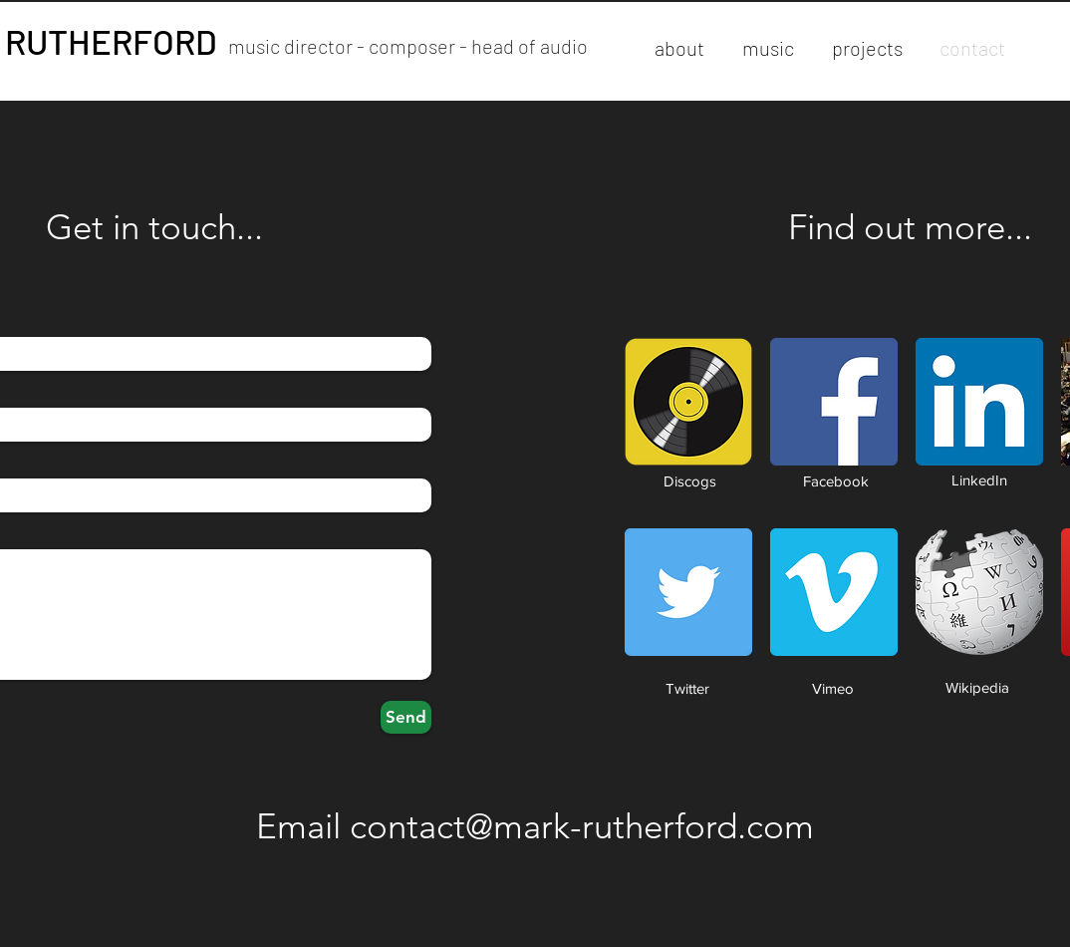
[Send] (406, 717)
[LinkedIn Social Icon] (979, 402)
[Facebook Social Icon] (834, 402)
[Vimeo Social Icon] (834, 592)
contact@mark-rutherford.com (582, 825)
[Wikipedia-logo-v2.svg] (979, 592)
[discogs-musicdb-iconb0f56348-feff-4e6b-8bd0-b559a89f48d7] (688, 402)
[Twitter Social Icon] (688, 592)
